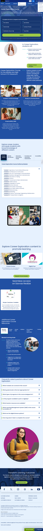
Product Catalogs (32, 498)
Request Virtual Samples (33, 65)
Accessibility (3, 523)
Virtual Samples (29, 529)
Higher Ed (7, 1)
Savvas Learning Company (6, 6)
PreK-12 (2, 1)
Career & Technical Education (18, 6)
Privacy (23, 523)
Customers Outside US (6, 500)
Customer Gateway (5, 496)
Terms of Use (39, 523)
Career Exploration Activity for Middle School (9, 513)
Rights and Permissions (31, 523)
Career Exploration (16, 7)
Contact (38, 3)
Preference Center (32, 496)
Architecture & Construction (6, 7)
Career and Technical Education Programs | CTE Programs (12, 515)
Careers (16, 496)
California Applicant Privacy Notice (14, 523)
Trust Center (18, 498)
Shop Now (39, 529)
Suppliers (3, 498)
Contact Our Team (21, 482)
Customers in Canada (20, 500)
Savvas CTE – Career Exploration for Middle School (10, 516)
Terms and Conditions (6, 525)
